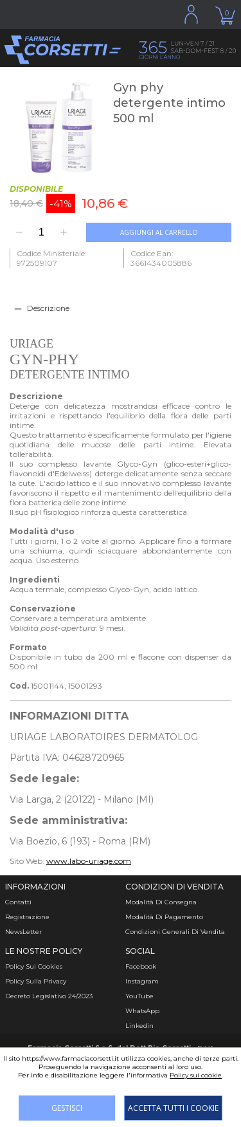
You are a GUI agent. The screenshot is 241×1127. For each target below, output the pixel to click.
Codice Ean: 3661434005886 (161, 258)
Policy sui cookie (196, 1075)
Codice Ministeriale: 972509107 (52, 258)
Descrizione (48, 308)
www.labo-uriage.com (88, 861)
